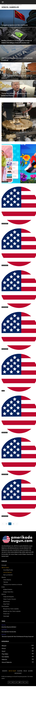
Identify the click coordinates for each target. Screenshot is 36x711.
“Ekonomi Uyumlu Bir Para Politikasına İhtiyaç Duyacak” (18, 636)
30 (13, 523)
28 (6, 523)
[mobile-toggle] (2, 2)
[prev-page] (3, 523)
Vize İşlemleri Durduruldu (9, 631)
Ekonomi (4, 634)
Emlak (3, 390)
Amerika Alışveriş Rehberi (9, 627)
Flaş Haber (4, 629)
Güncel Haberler (5, 181)
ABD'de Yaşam (4, 432)
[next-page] (17, 523)
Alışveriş (4, 625)
